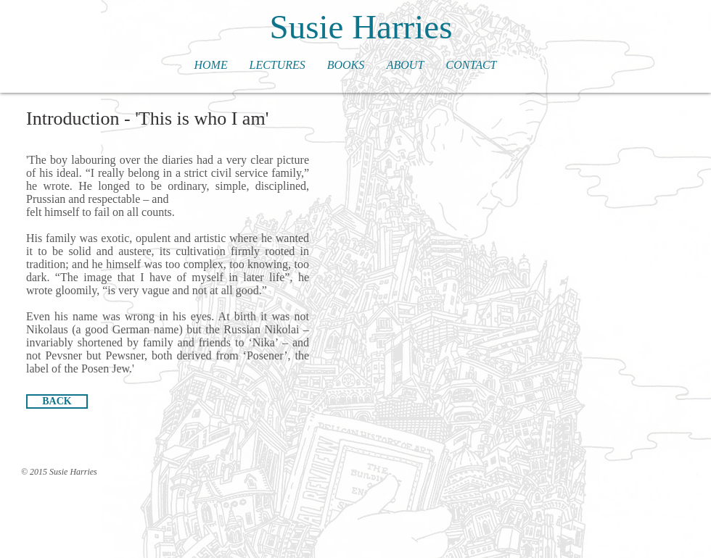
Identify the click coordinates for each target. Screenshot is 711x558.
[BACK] (57, 401)
